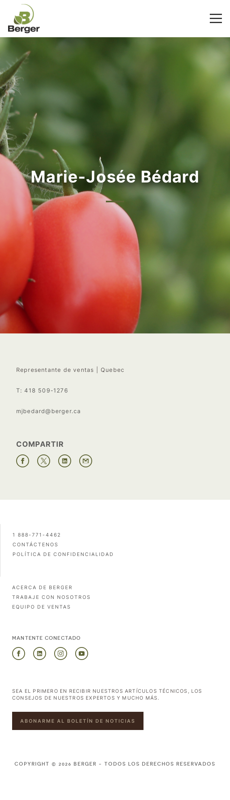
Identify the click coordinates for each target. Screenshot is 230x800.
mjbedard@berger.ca (48, 410)
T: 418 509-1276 (42, 390)
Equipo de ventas (41, 607)
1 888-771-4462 (37, 535)
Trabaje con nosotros (51, 597)
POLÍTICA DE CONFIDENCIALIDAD (63, 554)
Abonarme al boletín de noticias (77, 721)
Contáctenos (36, 544)
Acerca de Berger (42, 587)
